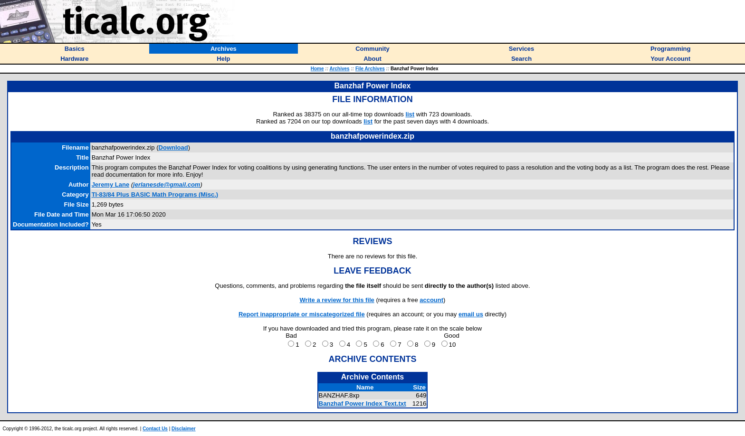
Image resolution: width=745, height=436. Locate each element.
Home (317, 68)
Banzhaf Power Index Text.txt (362, 403)
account (431, 299)
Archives (339, 68)
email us (470, 314)
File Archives (370, 68)
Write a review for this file (337, 299)
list (409, 114)
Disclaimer (184, 428)
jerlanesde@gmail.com (166, 184)
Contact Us (155, 428)
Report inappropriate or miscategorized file (302, 314)
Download (173, 147)
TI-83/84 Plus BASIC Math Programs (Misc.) (155, 194)
